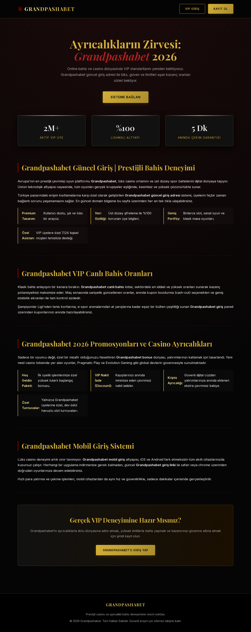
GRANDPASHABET (50, 8)
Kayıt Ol (221, 8)
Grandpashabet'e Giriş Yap (125, 549)
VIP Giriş (192, 8)
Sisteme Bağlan (126, 97)
